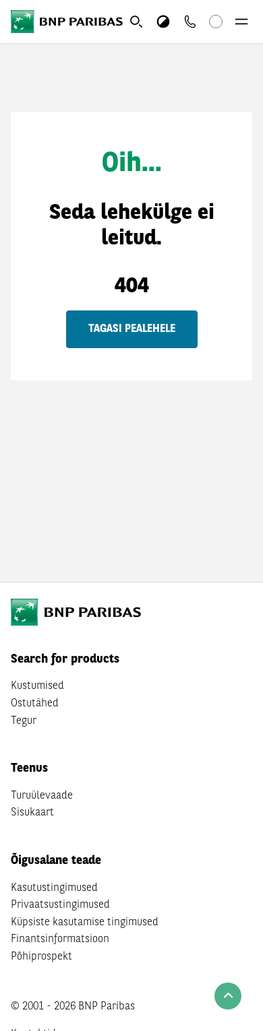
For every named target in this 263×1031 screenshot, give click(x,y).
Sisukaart (32, 812)
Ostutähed (35, 703)
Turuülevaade (42, 796)
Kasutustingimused (54, 888)
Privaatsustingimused (60, 905)
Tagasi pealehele (131, 329)
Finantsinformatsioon (60, 939)
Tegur (23, 721)
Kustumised (37, 686)
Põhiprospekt (41, 957)
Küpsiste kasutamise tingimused (84, 922)
